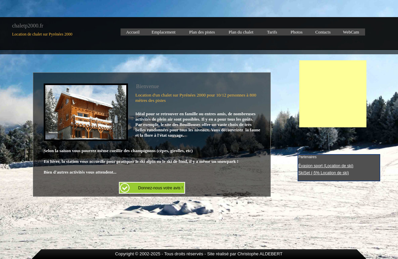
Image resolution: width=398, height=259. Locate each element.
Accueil (132, 32)
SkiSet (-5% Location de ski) (323, 173)
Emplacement (163, 32)
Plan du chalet (241, 32)
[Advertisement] (332, 93)
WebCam (351, 32)
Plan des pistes (202, 32)
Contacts (323, 32)
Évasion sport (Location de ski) (325, 166)
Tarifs (272, 32)
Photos (296, 32)
